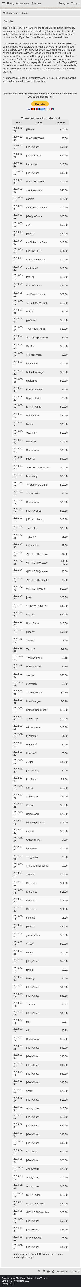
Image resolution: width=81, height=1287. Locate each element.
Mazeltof (20, 1281)
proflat (9, 1281)
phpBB (15, 1278)
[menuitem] (10, 3)
